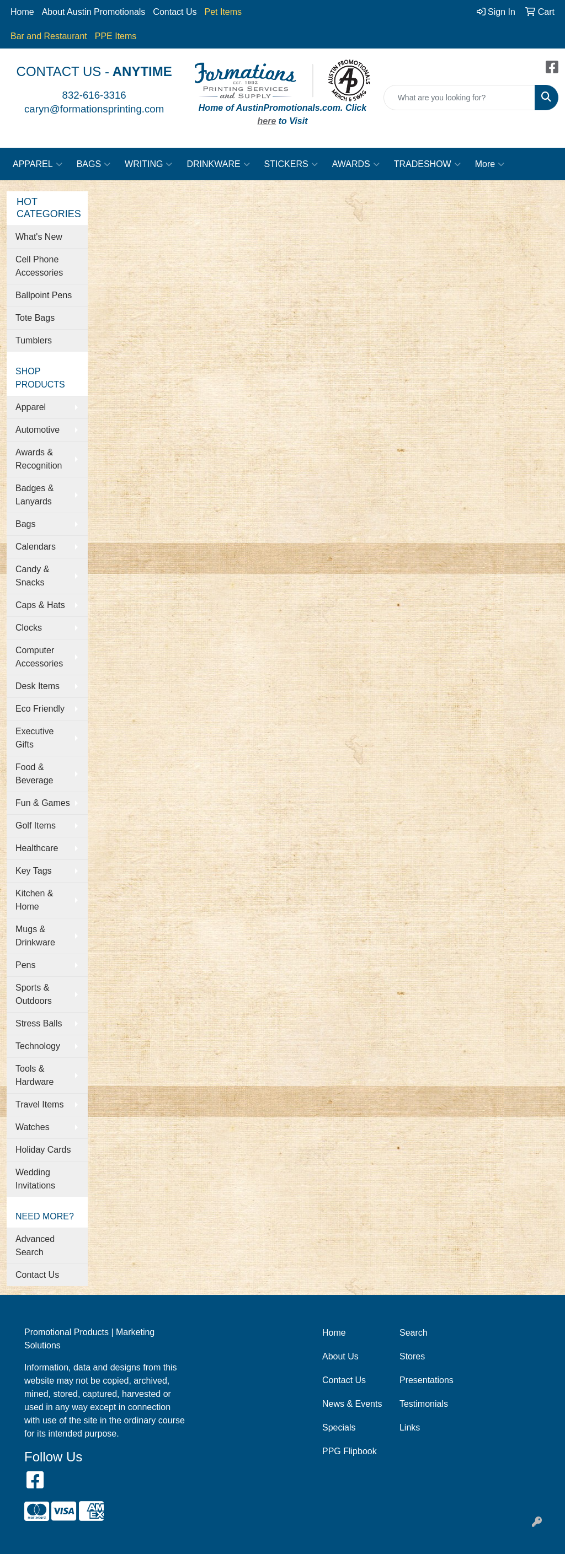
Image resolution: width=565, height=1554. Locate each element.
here (267, 121)
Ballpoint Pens (43, 295)
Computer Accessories (39, 657)
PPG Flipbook (349, 1451)
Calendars (35, 546)
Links (409, 1427)
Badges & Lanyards (34, 494)
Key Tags (33, 870)
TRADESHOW (427, 164)
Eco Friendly (40, 708)
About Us (340, 1356)
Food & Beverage (34, 773)
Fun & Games (42, 803)
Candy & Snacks (32, 575)
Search (413, 1332)
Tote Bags (35, 317)
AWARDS (356, 164)
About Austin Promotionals (94, 12)
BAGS (93, 164)
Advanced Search (35, 1245)
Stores (412, 1356)
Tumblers (33, 340)
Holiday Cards (43, 1149)
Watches (32, 1127)
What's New (38, 236)
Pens (25, 965)
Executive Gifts (34, 738)
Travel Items (39, 1104)
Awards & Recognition (38, 459)
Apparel (30, 407)
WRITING (148, 164)
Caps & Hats (40, 605)
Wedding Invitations (35, 1179)
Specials (338, 1427)
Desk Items (37, 686)
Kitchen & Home (34, 900)
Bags (25, 524)
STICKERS (291, 164)
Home (22, 12)
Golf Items (35, 825)
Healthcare (36, 848)
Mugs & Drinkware (35, 935)
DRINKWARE (217, 164)
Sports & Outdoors (33, 994)
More (489, 164)
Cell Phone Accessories (39, 266)
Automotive (37, 429)
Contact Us (174, 12)
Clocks (28, 627)
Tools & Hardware (34, 1075)
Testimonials (423, 1403)
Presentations (426, 1380)
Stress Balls (38, 1023)
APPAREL (37, 164)
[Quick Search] (459, 97)
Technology (37, 1046)
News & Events (352, 1403)
